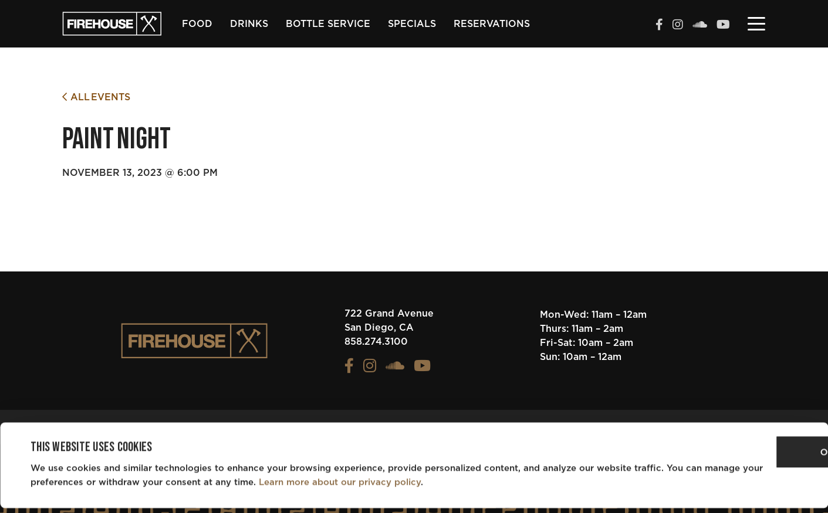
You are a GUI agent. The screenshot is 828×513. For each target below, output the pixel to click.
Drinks (249, 24)
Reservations (492, 24)
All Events (96, 97)
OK (730, 457)
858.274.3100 (376, 341)
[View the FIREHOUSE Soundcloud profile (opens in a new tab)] (699, 25)
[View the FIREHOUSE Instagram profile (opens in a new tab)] (677, 25)
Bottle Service (328, 24)
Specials (412, 24)
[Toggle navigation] (756, 23)
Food (197, 24)
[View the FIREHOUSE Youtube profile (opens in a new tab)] (723, 25)
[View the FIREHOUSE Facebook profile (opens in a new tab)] (659, 25)
